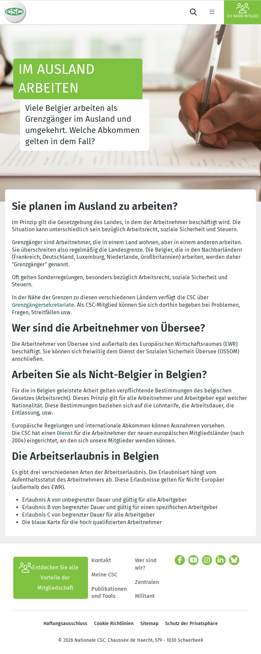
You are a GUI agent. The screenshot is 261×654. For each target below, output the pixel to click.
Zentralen (147, 582)
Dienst (65, 433)
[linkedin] (220, 560)
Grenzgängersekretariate (43, 305)
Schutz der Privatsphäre (191, 623)
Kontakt (101, 560)
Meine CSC (104, 574)
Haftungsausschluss (65, 623)
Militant (145, 596)
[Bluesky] (234, 560)
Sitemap (149, 623)
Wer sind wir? (146, 564)
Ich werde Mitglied (242, 10)
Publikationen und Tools (109, 593)
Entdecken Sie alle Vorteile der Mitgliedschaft (49, 578)
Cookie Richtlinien (114, 623)
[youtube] (193, 560)
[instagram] (207, 560)
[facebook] (180, 560)
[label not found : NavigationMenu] (212, 12)
